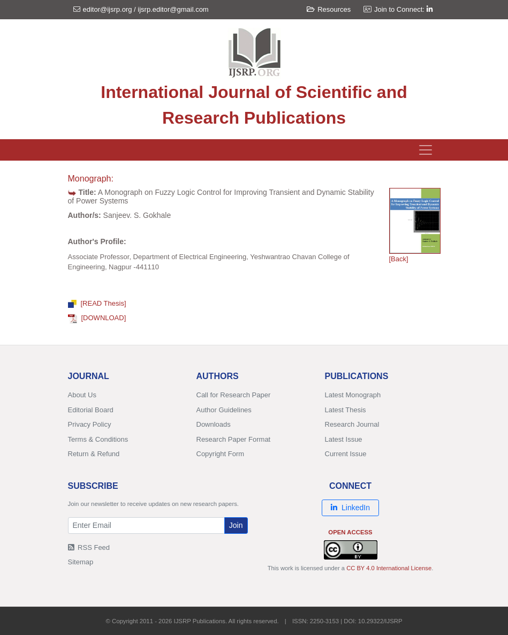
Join (236, 525)
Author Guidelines (224, 410)
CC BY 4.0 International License (388, 568)
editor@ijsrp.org (107, 9)
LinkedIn (350, 507)
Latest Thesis (345, 410)
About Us (82, 395)
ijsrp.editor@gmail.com (173, 9)
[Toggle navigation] (426, 150)
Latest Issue (343, 439)
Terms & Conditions (98, 439)
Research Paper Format (233, 439)
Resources (329, 9)
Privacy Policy (89, 424)
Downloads (213, 424)
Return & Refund (94, 454)
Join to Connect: (403, 9)
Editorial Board (90, 410)
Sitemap (81, 562)
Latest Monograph (353, 395)
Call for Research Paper (233, 395)
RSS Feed (89, 547)
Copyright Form (220, 454)
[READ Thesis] (97, 303)
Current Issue (346, 454)
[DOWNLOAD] (97, 318)
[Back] (398, 259)
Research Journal (352, 424)
